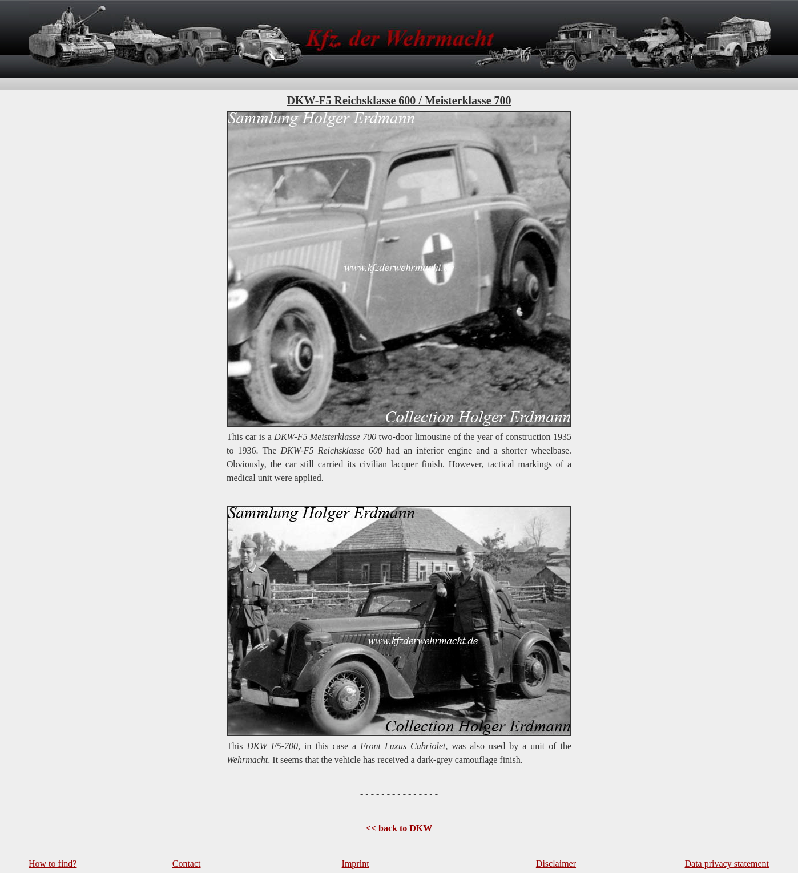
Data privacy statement (727, 863)
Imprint (355, 863)
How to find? (52, 863)
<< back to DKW (399, 828)
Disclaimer (556, 863)
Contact (186, 863)
